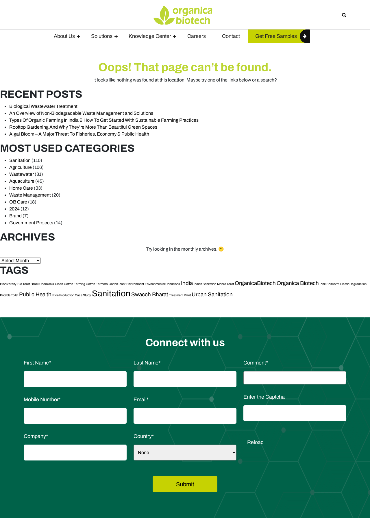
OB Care (18, 201)
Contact (231, 36)
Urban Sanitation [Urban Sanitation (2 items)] (212, 294)
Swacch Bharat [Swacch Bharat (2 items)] (149, 294)
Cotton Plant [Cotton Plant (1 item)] (117, 284)
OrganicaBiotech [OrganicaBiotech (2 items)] (255, 283)
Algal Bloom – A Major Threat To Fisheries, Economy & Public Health (79, 134)
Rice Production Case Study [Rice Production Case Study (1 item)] (71, 295)
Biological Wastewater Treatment (43, 106)
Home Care (21, 188)
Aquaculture (21, 181)
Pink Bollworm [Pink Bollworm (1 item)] (329, 284)
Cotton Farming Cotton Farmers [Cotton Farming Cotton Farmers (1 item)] (86, 284)
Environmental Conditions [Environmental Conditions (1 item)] (162, 284)
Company (36, 436)
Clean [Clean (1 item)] (59, 284)
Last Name (147, 363)
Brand (15, 215)
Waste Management (30, 195)
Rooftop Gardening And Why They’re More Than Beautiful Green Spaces (83, 127)
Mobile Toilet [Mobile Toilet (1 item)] (225, 284)
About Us (64, 36)
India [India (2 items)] (187, 283)
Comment (255, 363)
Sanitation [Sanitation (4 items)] (111, 293)
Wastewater (21, 174)
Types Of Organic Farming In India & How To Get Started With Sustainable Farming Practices (104, 120)
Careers (196, 36)
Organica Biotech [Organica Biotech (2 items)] (298, 283)
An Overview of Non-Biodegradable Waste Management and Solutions (81, 113)
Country (144, 436)
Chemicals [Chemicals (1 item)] (46, 284)
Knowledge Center (150, 36)
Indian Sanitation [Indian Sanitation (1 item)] (205, 284)
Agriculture (20, 167)
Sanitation (20, 160)
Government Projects (31, 222)
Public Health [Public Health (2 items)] (35, 294)
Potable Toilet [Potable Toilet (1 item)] (9, 295)
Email (141, 399)
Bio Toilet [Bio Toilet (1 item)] (23, 284)
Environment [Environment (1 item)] (135, 284)
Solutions (101, 36)
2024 (14, 208)
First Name (37, 363)
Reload (255, 442)
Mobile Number (42, 399)
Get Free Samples (276, 36)
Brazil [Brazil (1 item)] (34, 284)
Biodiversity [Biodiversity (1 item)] (8, 284)
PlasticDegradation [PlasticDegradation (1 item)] (353, 284)
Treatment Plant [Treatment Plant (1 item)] (180, 295)
